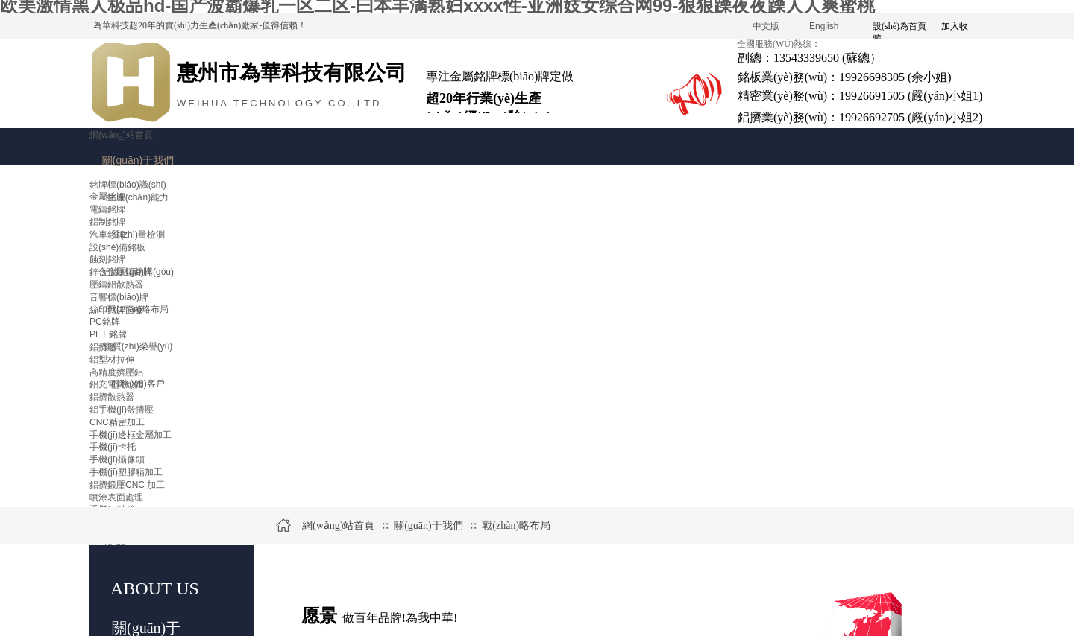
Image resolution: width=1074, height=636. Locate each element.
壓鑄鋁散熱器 (116, 284)
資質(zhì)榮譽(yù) (138, 346)
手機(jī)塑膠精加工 (126, 472)
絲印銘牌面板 (116, 310)
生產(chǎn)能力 (138, 197)
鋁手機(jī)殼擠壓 (122, 409)
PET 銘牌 (108, 334)
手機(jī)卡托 (113, 447)
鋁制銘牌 (107, 222)
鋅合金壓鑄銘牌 (121, 272)
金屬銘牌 (107, 196)
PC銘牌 (105, 322)
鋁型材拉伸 (112, 359)
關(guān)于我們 (138, 160)
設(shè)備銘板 (117, 247)
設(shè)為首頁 (899, 26)
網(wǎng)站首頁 (121, 135)
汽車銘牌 (107, 234)
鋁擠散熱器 (112, 397)
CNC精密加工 (117, 422)
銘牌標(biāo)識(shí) (128, 184)
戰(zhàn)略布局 (516, 525)
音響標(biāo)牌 (119, 297)
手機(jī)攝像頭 (117, 459)
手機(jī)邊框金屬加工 (131, 435)
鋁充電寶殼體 (116, 384)
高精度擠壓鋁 (116, 372)
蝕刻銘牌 (107, 259)
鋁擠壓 (103, 347)
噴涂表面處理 (116, 497)
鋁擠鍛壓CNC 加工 (127, 485)
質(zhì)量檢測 (138, 234)
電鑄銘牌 (107, 209)
